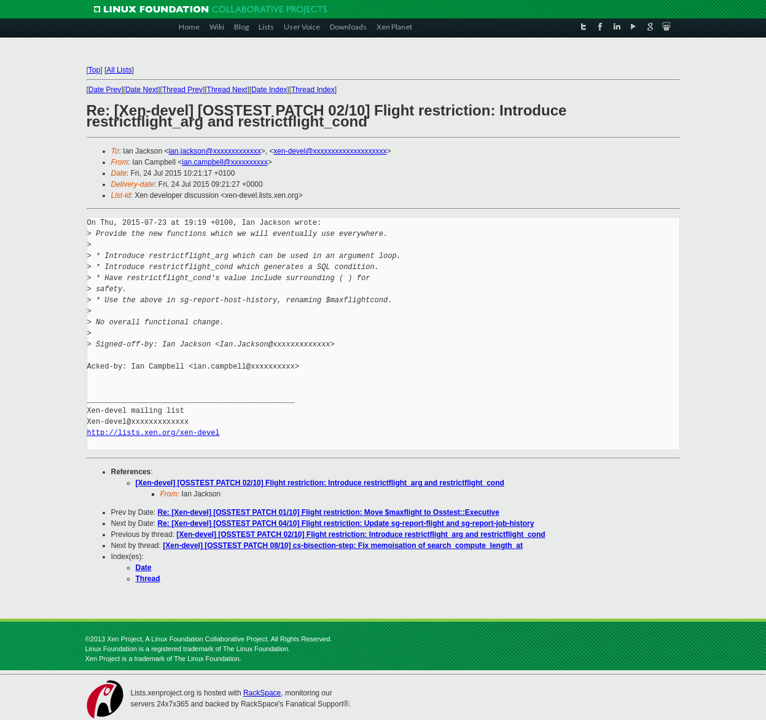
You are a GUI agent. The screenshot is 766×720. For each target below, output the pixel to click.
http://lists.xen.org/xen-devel (153, 433)
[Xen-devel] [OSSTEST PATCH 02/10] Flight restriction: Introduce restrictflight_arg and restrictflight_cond (320, 483)
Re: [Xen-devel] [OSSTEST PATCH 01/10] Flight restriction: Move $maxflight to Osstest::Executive (328, 512)
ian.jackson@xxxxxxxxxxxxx (214, 151)
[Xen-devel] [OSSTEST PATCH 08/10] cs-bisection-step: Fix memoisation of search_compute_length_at (343, 545)
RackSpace (262, 693)
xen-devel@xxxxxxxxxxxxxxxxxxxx (329, 151)
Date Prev (104, 89)
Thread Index (313, 89)
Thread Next (227, 89)
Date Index (269, 89)
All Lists (118, 70)
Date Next (141, 89)
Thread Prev (182, 89)
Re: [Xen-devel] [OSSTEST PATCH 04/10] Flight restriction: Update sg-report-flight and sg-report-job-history (346, 523)
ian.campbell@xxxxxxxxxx (225, 162)
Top (94, 70)
